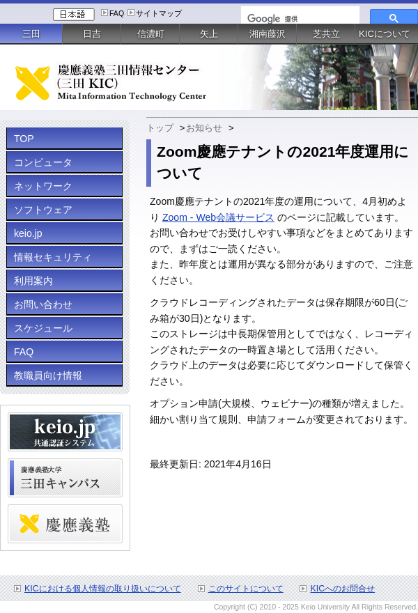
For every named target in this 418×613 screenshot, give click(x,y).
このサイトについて (246, 588)
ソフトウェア (43, 209)
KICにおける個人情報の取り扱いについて (102, 588)
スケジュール (43, 328)
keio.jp (28, 233)
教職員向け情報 (48, 375)
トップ (159, 128)
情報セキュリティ (53, 257)
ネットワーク (43, 186)
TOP (24, 138)
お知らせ (204, 128)
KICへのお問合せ (342, 588)
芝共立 (326, 34)
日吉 (92, 34)
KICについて (384, 34)
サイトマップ (159, 13)
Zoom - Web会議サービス (218, 217)
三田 (31, 34)
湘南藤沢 (267, 34)
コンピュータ (43, 162)
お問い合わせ (43, 304)
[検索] (298, 19)
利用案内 (33, 280)
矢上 (209, 34)
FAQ (116, 13)
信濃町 (150, 34)
